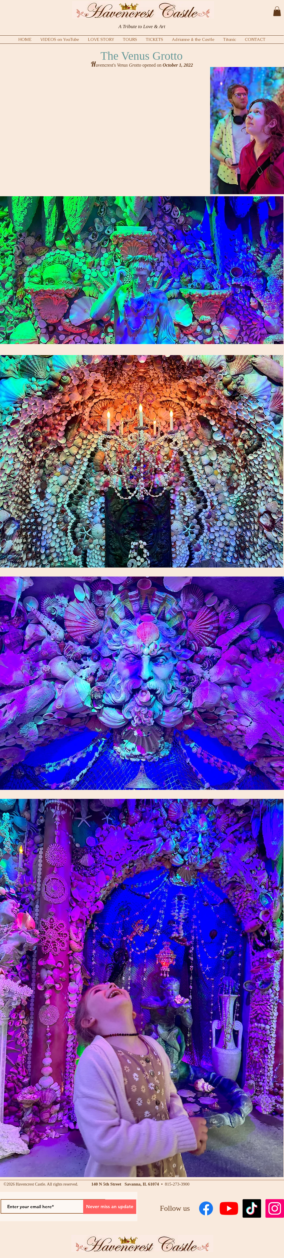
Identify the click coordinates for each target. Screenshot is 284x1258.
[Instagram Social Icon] (274, 1208)
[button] (277, 11)
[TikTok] (252, 1208)
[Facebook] (206, 1208)
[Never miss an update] (109, 1206)
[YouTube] (229, 1208)
